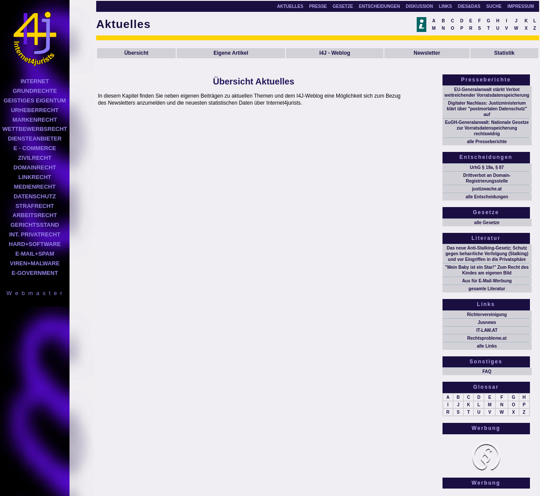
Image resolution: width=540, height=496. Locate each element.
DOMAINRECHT (35, 167)
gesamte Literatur (487, 288)
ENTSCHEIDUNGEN (379, 6)
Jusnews (486, 322)
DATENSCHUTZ (35, 196)
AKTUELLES (290, 6)
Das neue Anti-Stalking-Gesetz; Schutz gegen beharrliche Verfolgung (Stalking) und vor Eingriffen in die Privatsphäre (487, 254)
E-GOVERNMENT (34, 273)
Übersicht (136, 53)
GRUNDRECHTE (35, 91)
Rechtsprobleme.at (486, 338)
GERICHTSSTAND (34, 225)
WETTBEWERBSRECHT (34, 129)
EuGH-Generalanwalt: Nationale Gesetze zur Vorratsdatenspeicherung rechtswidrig (487, 128)
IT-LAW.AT (487, 330)
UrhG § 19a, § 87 (487, 167)
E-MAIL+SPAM (34, 253)
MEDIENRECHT (35, 186)
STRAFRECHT (34, 206)
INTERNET (35, 81)
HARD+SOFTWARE (35, 244)
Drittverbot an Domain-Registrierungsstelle (486, 178)
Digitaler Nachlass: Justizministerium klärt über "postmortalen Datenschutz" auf (487, 109)
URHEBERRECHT (35, 110)
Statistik (504, 53)
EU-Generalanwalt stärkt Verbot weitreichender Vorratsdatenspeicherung (487, 92)
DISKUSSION (419, 6)
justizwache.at (487, 188)
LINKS (445, 6)
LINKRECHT (34, 177)
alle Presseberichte (487, 141)
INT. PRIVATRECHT (34, 234)
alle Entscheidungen (487, 196)
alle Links (487, 346)
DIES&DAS (469, 6)
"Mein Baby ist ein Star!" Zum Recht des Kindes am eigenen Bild (487, 270)
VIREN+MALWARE (35, 263)
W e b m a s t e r (35, 293)
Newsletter (427, 53)
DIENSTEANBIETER (35, 138)
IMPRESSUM (520, 6)
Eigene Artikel (230, 53)
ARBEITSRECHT (35, 215)
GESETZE (343, 6)
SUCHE (494, 6)
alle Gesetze (487, 222)
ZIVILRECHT (35, 158)
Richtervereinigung (487, 314)
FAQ (486, 371)
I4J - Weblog (334, 53)
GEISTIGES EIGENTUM (34, 100)
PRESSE (318, 6)
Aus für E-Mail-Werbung (487, 280)
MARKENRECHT (35, 119)
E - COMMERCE (35, 148)
